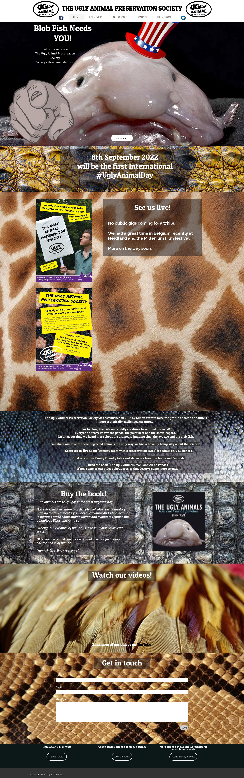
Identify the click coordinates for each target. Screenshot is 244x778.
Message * (62, 699)
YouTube (144, 644)
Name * (60, 675)
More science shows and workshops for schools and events (183, 748)
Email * (60, 687)
